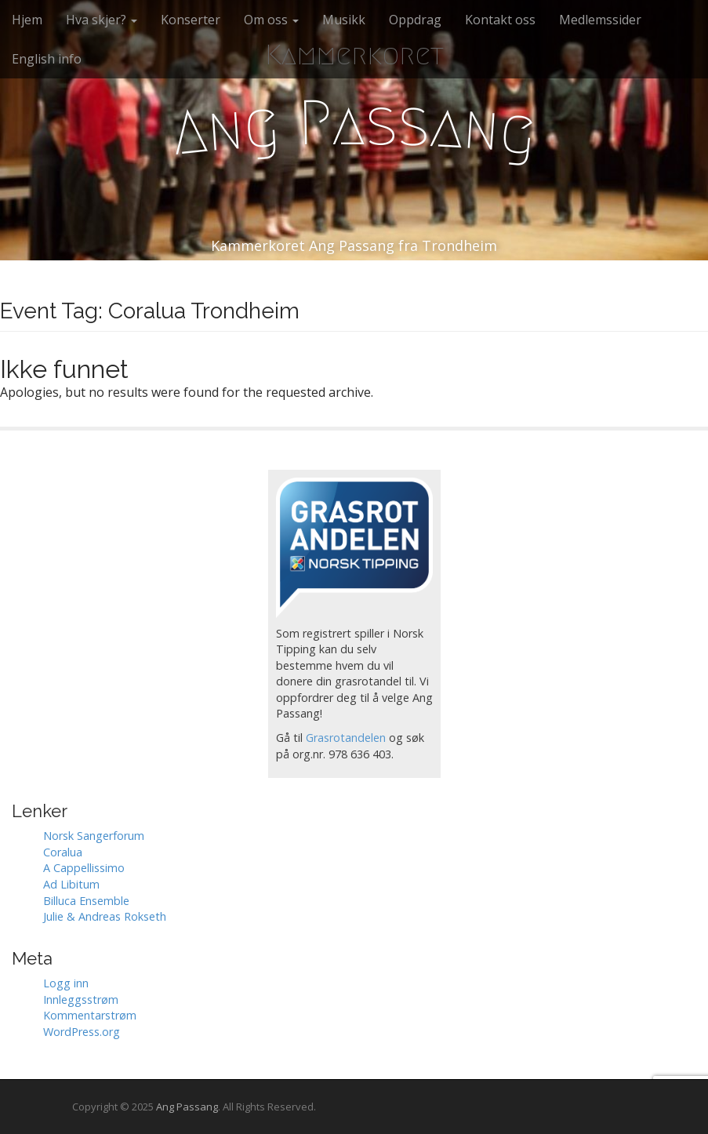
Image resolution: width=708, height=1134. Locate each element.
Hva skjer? (101, 19)
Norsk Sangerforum (93, 835)
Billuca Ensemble (86, 900)
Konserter (190, 19)
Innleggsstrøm (80, 999)
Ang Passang (187, 1106)
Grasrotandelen (346, 737)
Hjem (27, 19)
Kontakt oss (500, 19)
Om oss (271, 19)
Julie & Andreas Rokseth (104, 916)
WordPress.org (81, 1031)
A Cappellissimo (84, 867)
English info (47, 58)
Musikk (343, 19)
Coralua (62, 852)
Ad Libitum (71, 884)
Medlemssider (600, 19)
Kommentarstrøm (89, 1015)
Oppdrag (415, 19)
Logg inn (66, 983)
